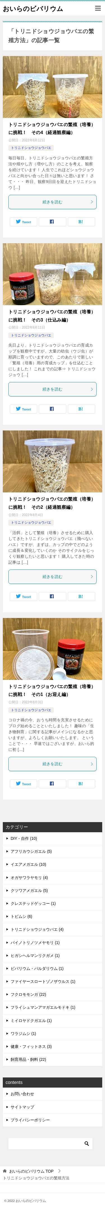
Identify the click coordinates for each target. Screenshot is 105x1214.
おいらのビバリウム (33, 8)
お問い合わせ (22, 1094)
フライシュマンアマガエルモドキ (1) (43, 1007)
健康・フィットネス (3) (31, 1046)
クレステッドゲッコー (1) (33, 903)
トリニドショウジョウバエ (31, 148)
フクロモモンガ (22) (28, 994)
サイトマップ (22, 1107)
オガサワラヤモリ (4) (29, 877)
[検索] (50, 1143)
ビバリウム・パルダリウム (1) (37, 968)
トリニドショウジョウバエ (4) (37, 929)
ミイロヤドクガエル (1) (31, 1020)
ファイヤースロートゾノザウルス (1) (43, 981)
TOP (31, 1171)
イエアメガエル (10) (28, 864)
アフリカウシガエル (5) (31, 851)
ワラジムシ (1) (23, 1033)
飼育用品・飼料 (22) (28, 1059)
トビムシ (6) (21, 916)
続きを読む (68, 202)
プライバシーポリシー (30, 1120)
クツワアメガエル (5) (29, 890)
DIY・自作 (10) (24, 838)
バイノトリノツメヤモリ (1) (35, 942)
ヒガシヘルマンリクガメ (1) (35, 955)
